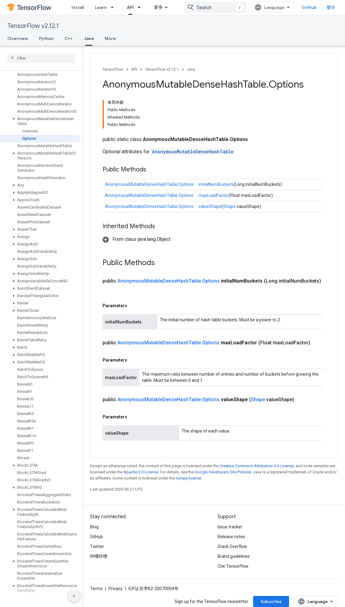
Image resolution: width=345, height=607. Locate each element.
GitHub (309, 7)
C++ (69, 38)
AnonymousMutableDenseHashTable (192, 152)
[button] (40, 121)
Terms (96, 588)
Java (191, 69)
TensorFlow (113, 69)
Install (78, 7)
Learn (101, 7)
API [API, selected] (130, 7)
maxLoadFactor (213, 195)
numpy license (188, 478)
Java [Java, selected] (89, 38)
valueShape (210, 206)
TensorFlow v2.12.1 (33, 26)
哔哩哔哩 (98, 556)
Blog (94, 526)
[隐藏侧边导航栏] (74, 596)
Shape (229, 206)
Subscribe (271, 601)
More (110, 38)
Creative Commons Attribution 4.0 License (257, 466)
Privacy (115, 588)
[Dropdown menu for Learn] (114, 7)
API (134, 69)
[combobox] (215, 7)
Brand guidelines (234, 556)
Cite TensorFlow (233, 566)
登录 (331, 7)
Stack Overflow (232, 546)
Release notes (231, 536)
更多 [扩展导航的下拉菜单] (158, 7)
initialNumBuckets (215, 184)
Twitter (97, 546)
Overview (17, 38)
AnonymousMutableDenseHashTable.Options (149, 184)
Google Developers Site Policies (222, 472)
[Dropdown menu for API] (141, 7)
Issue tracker (230, 526)
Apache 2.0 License (140, 472)
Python (46, 38)
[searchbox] (41, 58)
